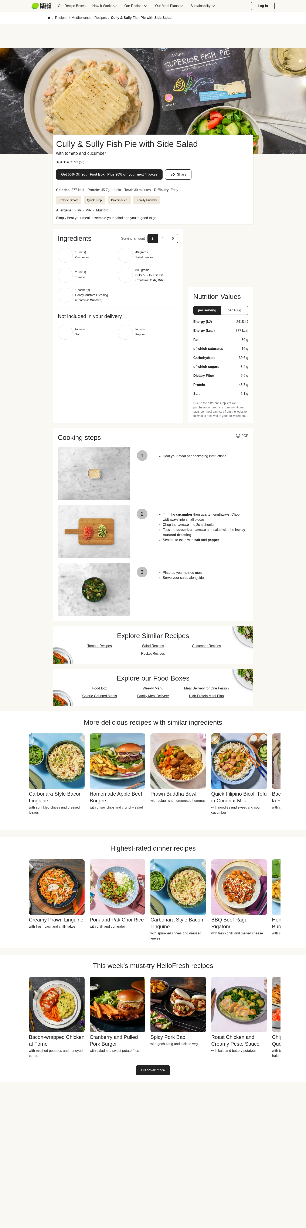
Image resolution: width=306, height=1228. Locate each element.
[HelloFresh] (41, 6)
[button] (118, 238)
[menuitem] (43, 6)
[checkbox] (58, 162)
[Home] (49, 18)
